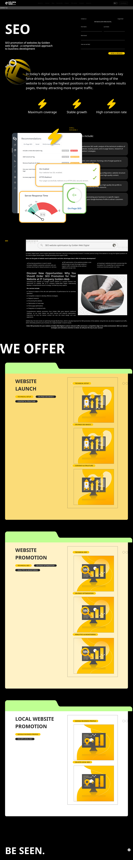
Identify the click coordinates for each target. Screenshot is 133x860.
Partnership (59, 3)
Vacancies (88, 3)
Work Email (84, 35)
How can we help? (85, 44)
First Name (84, 26)
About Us (40, 3)
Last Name (106, 26)
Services (47, 3)
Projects (67, 3)
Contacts (81, 3)
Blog (53, 3)
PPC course (74, 3)
